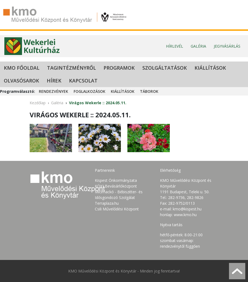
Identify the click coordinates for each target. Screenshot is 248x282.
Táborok (149, 91)
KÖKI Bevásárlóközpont (116, 186)
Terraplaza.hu (107, 203)
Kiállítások (210, 68)
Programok (119, 68)
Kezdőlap (38, 102)
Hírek (54, 80)
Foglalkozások (89, 91)
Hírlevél (174, 46)
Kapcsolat (83, 80)
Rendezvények (53, 91)
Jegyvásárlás (227, 46)
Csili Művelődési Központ (117, 209)
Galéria (198, 46)
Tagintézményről (71, 68)
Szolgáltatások (164, 68)
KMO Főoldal (21, 68)
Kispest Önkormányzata (116, 180)
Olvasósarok (21, 80)
